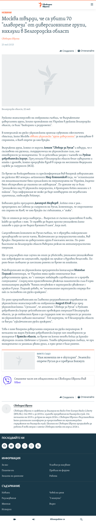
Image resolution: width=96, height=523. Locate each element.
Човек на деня (56, 493)
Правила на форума (59, 470)
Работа (53, 476)
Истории (6, 509)
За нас (5, 465)
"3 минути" (55, 498)
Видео (52, 504)
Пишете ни (8, 470)
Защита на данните (12, 476)
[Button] (67, 51)
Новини (7, 12)
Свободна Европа (10, 39)
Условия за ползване (59, 465)
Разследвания (9, 498)
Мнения (6, 504)
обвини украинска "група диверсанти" (52, 136)
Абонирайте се (57, 519)
